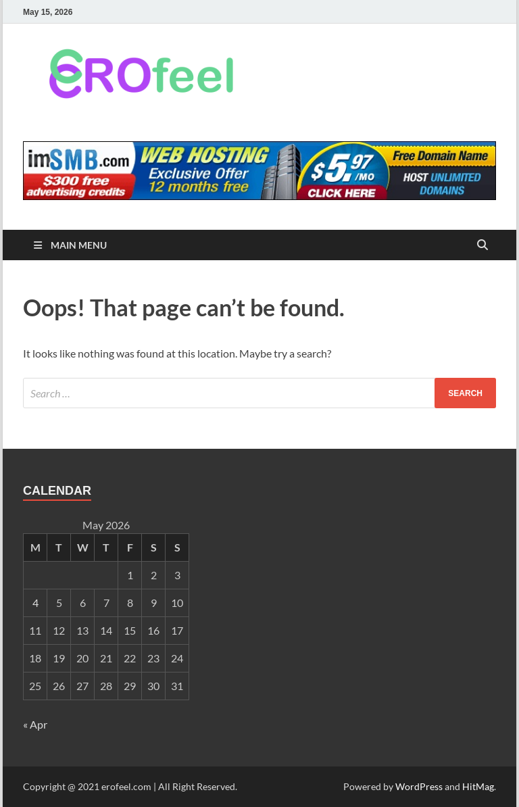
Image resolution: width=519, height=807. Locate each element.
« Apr (35, 724)
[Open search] (482, 246)
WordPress (419, 786)
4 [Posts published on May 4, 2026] (35, 602)
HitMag (478, 786)
